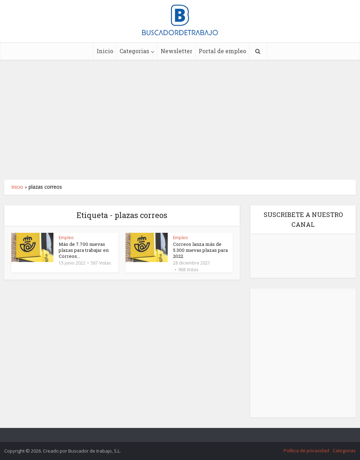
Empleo (66, 238)
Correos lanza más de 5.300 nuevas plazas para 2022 (200, 250)
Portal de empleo (222, 51)
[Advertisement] (180, 119)
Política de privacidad (306, 450)
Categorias (134, 51)
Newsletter (176, 51)
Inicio (105, 51)
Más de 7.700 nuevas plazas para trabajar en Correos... (84, 250)
